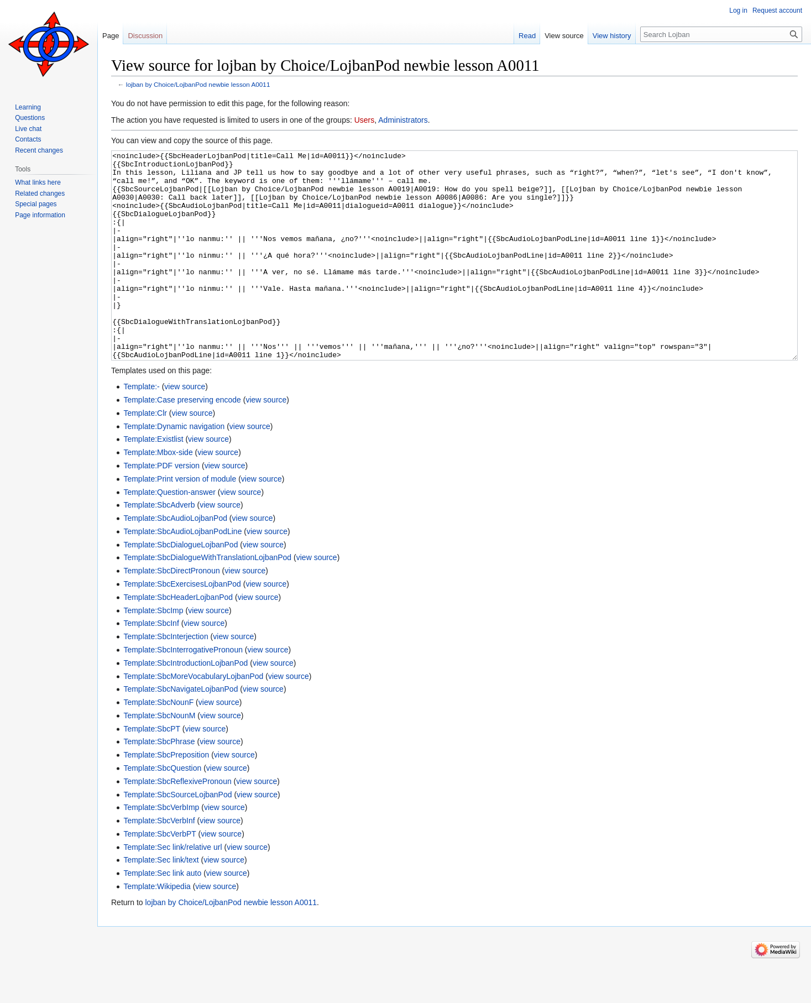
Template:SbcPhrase (159, 783)
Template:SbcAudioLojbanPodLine (182, 572)
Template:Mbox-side (157, 493)
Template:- (141, 428)
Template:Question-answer (169, 533)
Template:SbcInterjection (165, 677)
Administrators (402, 120)
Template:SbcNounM (159, 757)
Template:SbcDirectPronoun (171, 612)
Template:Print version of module (179, 520)
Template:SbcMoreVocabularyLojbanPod (193, 717)
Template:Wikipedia (156, 927)
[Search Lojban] (721, 34)
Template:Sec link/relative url (172, 888)
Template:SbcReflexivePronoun (177, 822)
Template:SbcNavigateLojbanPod (180, 730)
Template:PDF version (161, 507)
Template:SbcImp (153, 651)
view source (184, 428)
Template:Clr (145, 454)
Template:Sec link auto (162, 914)
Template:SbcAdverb (159, 546)
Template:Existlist (153, 480)
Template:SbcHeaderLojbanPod (178, 638)
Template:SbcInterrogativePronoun (183, 691)
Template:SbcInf (151, 664)
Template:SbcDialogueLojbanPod (180, 586)
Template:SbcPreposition (166, 796)
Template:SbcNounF (158, 743)
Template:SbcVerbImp (161, 848)
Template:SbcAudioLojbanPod (175, 559)
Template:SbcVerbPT (159, 875)
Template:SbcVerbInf (159, 862)
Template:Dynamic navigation (173, 467)
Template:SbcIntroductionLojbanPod (185, 704)
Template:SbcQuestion (162, 809)
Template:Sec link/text (160, 901)
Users (364, 120)
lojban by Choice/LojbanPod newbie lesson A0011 (198, 84)
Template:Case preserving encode (181, 441)
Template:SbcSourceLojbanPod (177, 836)
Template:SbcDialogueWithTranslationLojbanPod (207, 598)
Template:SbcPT (151, 770)
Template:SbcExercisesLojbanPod (181, 625)
